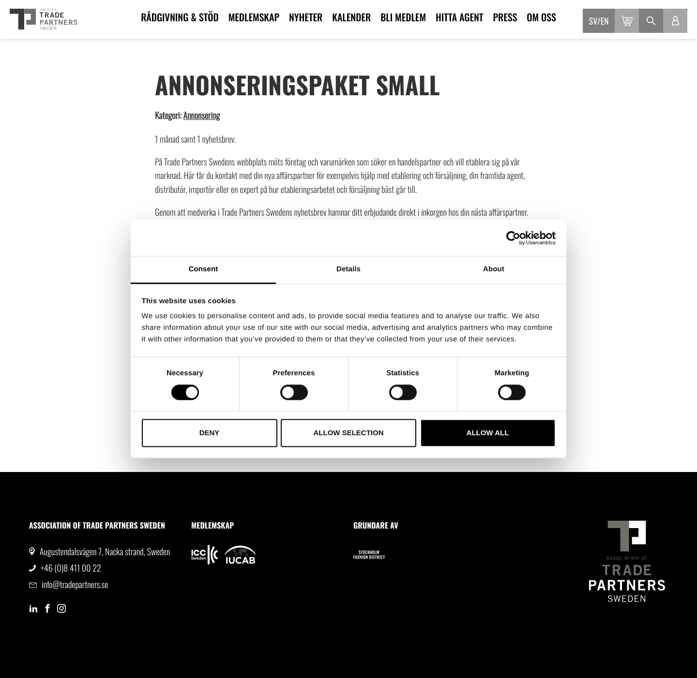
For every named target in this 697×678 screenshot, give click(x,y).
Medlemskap (253, 17)
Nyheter (305, 17)
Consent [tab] (203, 269)
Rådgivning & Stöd (180, 17)
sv (593, 21)
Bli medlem (403, 17)
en (605, 21)
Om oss (541, 17)
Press (505, 17)
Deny (209, 432)
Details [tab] (348, 269)
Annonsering (201, 115)
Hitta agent (459, 17)
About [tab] (493, 269)
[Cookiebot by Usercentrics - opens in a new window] (513, 238)
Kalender (351, 17)
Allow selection (349, 432)
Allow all (488, 432)
